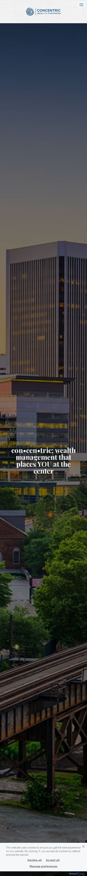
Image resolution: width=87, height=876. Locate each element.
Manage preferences (43, 866)
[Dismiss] (83, 846)
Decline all (35, 860)
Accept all (53, 860)
